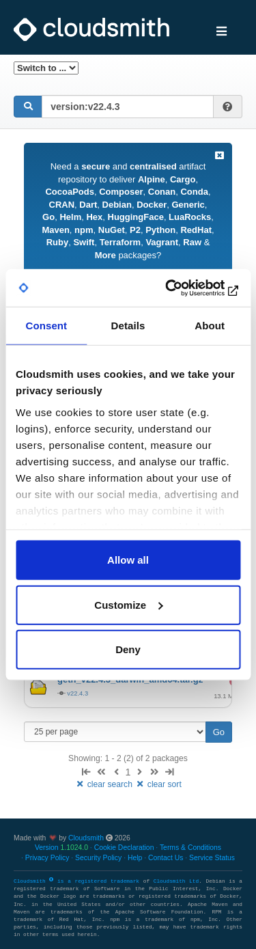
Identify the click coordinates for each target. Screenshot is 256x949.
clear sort (158, 784)
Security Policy (98, 858)
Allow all (128, 560)
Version (61, 847)
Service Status (212, 858)
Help (135, 858)
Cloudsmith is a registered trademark (78, 881)
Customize (128, 604)
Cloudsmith (86, 838)
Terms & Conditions (190, 847)
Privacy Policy (47, 858)
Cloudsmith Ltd (176, 881)
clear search (104, 784)
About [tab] (210, 325)
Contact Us (165, 858)
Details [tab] (128, 325)
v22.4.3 (77, 693)
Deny (128, 649)
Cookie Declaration (124, 847)
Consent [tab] (46, 325)
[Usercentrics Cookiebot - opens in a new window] (182, 288)
